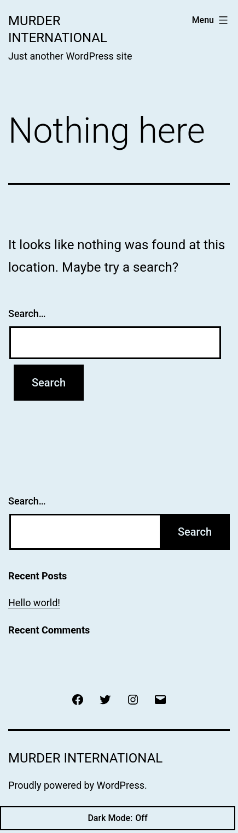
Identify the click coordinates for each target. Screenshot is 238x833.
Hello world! (34, 602)
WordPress (120, 785)
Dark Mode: (117, 818)
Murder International (85, 758)
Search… (27, 313)
